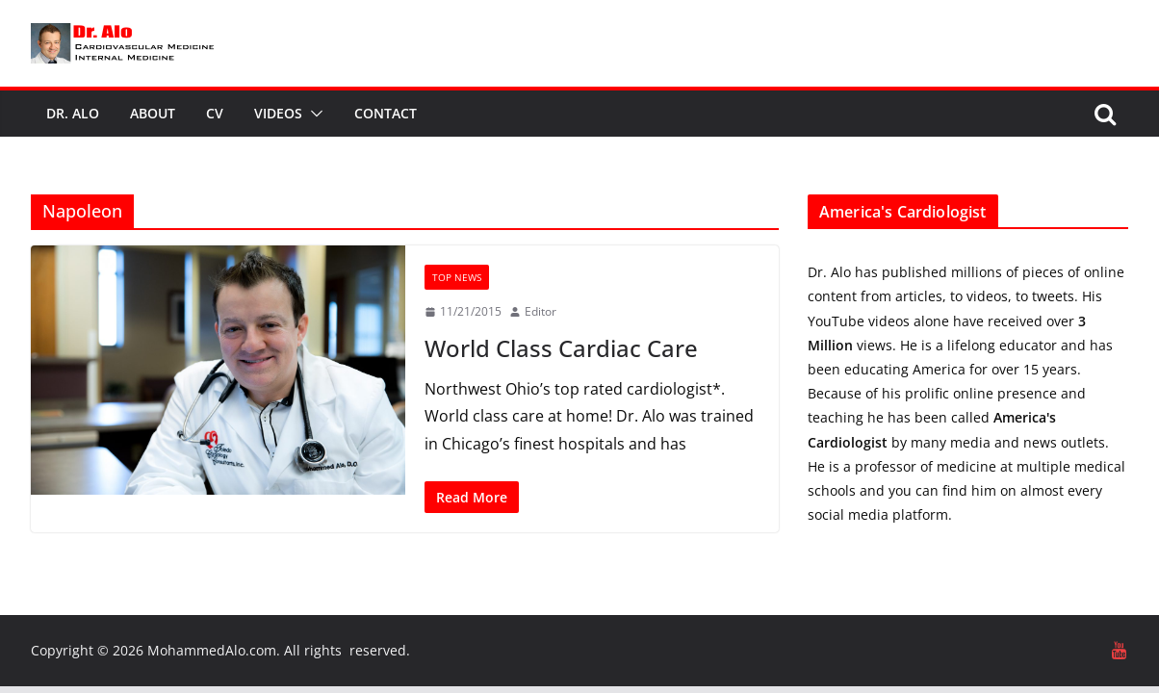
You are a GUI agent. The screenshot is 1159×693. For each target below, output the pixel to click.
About (152, 113)
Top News (456, 277)
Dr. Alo (72, 113)
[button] (312, 113)
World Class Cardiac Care (561, 348)
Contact (385, 113)
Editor (540, 311)
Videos (278, 113)
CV (214, 113)
